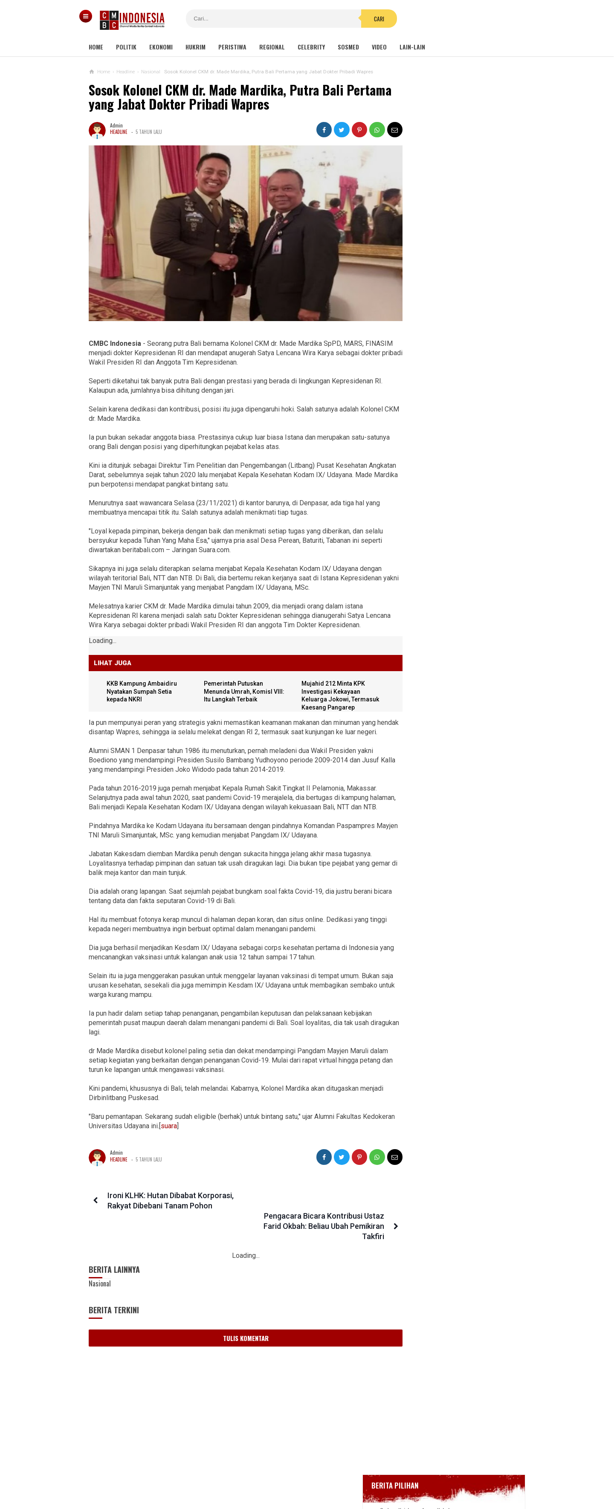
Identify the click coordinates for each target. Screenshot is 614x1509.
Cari (358, 18)
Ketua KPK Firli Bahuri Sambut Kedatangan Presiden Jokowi (447, 843)
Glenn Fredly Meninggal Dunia (447, 335)
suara (202, 1136)
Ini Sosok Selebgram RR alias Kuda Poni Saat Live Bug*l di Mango (452, 809)
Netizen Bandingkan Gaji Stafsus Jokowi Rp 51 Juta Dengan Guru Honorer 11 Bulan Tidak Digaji (450, 690)
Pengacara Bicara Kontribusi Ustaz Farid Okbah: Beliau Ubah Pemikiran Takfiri (309, 1216)
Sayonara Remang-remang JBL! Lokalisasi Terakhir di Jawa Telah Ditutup (471, 493)
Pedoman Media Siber (281, 1474)
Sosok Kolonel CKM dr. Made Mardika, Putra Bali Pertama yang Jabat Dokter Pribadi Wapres (216, 97)
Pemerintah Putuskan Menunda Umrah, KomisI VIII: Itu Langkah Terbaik (235, 683)
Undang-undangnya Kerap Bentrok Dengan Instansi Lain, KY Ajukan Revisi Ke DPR (452, 731)
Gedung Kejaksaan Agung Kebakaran (455, 289)
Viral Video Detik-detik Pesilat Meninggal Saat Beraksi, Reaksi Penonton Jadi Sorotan (449, 566)
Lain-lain (412, 46)
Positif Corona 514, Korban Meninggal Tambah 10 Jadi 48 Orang (457, 371)
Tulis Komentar (238, 1327)
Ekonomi (161, 46)
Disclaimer (397, 1474)
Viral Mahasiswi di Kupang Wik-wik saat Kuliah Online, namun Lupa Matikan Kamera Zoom (452, 772)
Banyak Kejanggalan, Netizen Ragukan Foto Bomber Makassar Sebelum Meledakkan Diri (449, 608)
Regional (272, 46)
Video (379, 46)
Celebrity (311, 46)
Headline (118, 131)
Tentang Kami (221, 1474)
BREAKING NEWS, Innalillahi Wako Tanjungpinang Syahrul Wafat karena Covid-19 (463, 312)
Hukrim (195, 46)
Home (96, 46)
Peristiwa (232, 46)
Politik (126, 46)
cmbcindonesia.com (305, 1488)
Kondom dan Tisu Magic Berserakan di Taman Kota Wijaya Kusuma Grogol (454, 648)
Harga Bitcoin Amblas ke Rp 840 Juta (450, 529)
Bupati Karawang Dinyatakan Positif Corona (463, 351)
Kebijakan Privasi (347, 1474)
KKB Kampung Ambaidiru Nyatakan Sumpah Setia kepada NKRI (143, 683)
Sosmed (348, 46)
